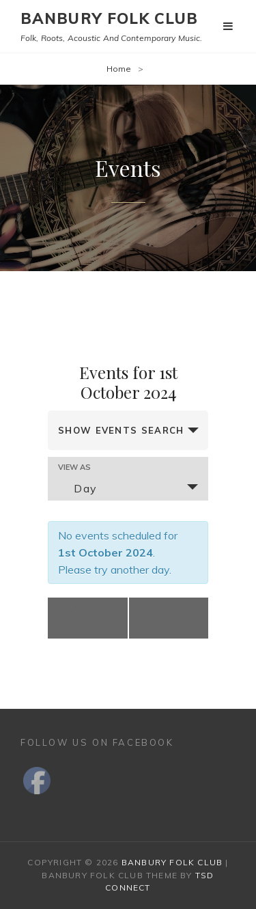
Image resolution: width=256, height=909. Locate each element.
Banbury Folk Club (109, 18)
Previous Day (86, 618)
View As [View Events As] (74, 467)
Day (77, 488)
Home (118, 69)
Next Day (171, 618)
